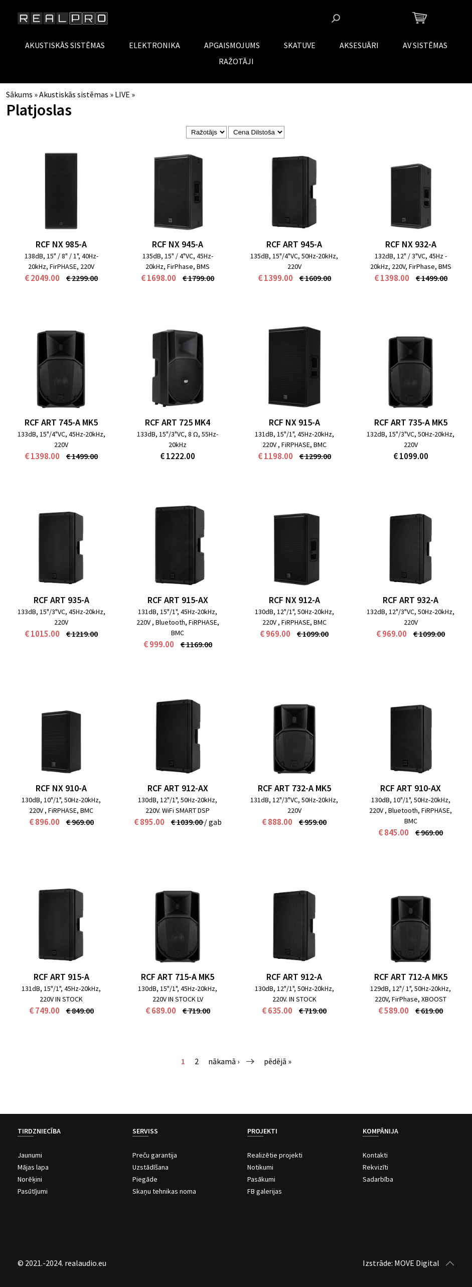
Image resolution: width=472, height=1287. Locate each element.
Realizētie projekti (274, 1155)
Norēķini (30, 1179)
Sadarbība (378, 1179)
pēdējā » (277, 1061)
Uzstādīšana (150, 1167)
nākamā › (223, 1061)
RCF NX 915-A (294, 422)
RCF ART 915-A (61, 976)
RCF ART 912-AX (177, 788)
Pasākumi (261, 1179)
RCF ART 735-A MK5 (410, 422)
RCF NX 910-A (61, 788)
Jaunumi (30, 1155)
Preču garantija (154, 1155)
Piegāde (145, 1179)
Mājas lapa (33, 1167)
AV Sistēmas (425, 45)
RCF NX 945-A (177, 244)
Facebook (367, 18)
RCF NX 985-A (61, 244)
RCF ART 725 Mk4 (177, 422)
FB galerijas (264, 1191)
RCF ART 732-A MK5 (294, 788)
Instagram (383, 18)
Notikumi (260, 1167)
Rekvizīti (375, 1167)
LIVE (122, 94)
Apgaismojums (232, 45)
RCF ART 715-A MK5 (177, 976)
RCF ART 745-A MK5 (61, 422)
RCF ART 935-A (61, 600)
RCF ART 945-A (294, 244)
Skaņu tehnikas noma (164, 1191)
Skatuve (300, 45)
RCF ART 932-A (410, 600)
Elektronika (154, 45)
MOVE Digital (416, 1263)
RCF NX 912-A (294, 600)
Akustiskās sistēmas (65, 45)
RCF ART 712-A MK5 (410, 976)
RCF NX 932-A (410, 244)
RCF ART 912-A (294, 976)
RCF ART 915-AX (177, 600)
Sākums (19, 94)
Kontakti (375, 1155)
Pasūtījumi (33, 1191)
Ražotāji (236, 61)
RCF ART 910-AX (410, 788)
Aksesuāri (359, 45)
